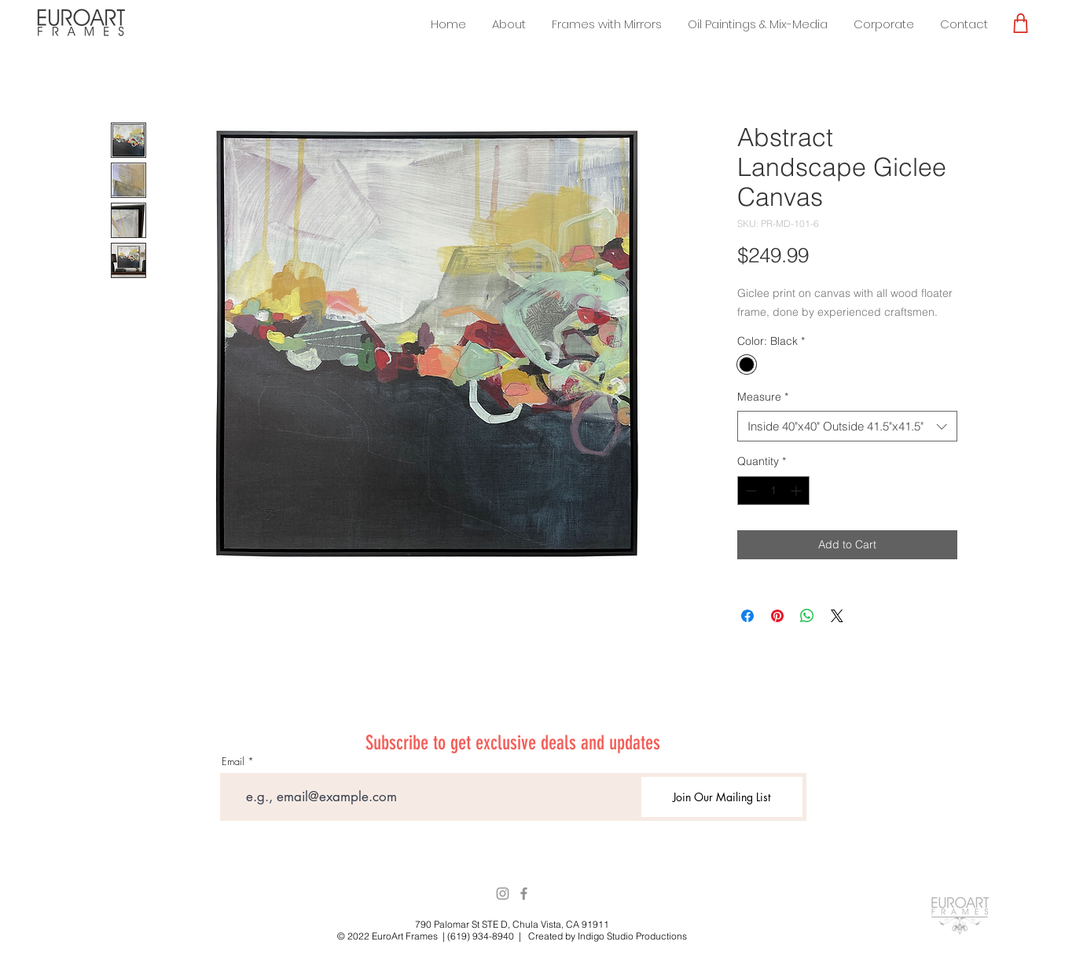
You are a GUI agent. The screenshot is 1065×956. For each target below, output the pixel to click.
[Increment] (797, 490)
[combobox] (847, 426)
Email (233, 761)
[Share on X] (837, 615)
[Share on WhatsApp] (807, 615)
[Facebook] (524, 893)
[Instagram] (502, 893)
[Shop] (1020, 22)
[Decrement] (749, 490)
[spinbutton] (773, 490)
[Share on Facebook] (747, 615)
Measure (762, 397)
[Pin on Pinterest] (777, 615)
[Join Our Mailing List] (721, 797)
